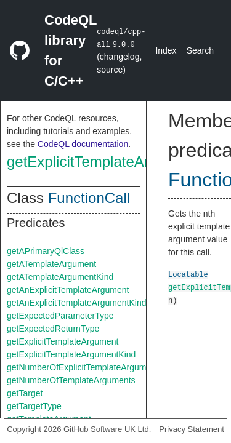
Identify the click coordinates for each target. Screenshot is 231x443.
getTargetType (34, 406)
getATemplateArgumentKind (60, 277)
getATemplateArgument (51, 264)
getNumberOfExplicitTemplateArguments (85, 367)
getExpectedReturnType (53, 328)
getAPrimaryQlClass (45, 251)
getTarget (25, 393)
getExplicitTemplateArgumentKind (117, 161)
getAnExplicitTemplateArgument (68, 290)
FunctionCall (89, 198)
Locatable (188, 274)
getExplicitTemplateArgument (62, 341)
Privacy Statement (191, 429)
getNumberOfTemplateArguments (71, 380)
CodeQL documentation (83, 144)
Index (165, 50)
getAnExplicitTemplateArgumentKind (76, 303)
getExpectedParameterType (60, 316)
